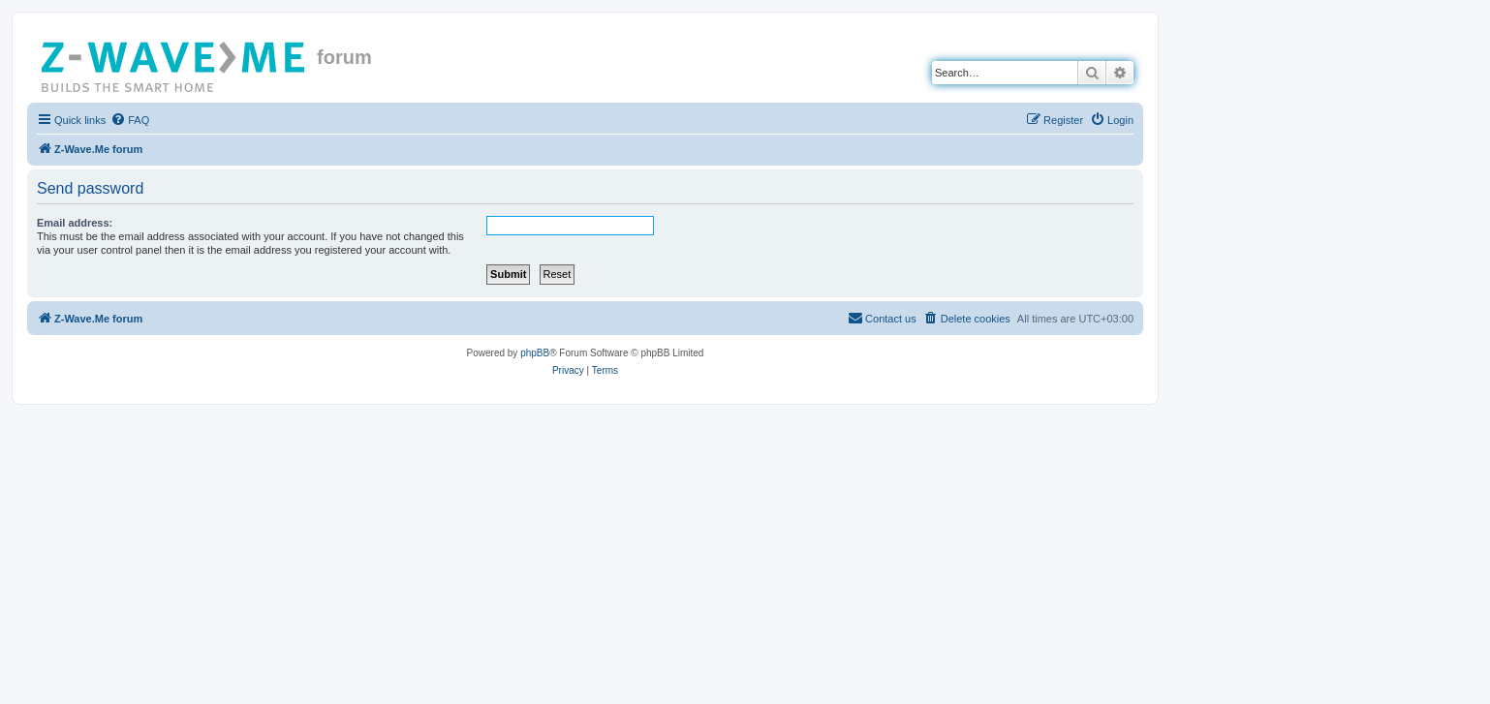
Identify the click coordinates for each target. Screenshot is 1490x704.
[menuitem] (129, 120)
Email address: (74, 223)
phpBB (534, 353)
